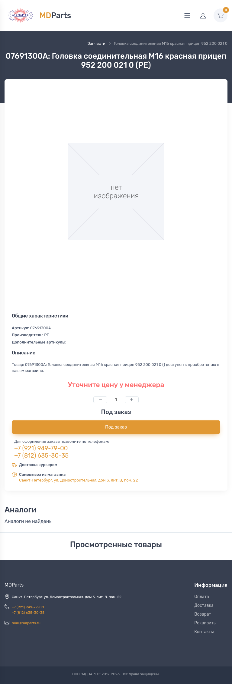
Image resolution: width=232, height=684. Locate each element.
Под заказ (116, 427)
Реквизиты (205, 623)
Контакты (204, 631)
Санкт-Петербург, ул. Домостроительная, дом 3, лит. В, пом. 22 (78, 480)
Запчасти (96, 43)
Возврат (202, 614)
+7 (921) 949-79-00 (41, 448)
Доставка (204, 605)
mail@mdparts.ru (26, 623)
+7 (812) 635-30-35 (41, 455)
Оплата (201, 596)
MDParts (14, 585)
